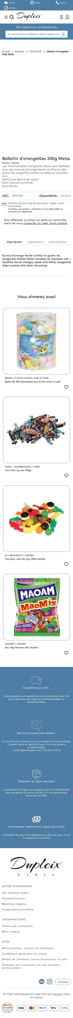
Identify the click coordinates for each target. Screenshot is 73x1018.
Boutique (19, 51)
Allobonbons (14, 555)
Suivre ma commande (17, 925)
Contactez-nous (13, 898)
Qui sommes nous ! (16, 892)
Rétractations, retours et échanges (28, 948)
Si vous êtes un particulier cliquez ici (36, 34)
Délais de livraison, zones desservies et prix (34, 959)
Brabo (9, 378)
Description (14, 242)
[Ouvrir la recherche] (12, 17)
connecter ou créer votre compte (45, 223)
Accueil (6, 51)
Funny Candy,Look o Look (32, 378)
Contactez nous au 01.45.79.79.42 (64, 2)
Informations (57, 242)
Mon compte (11, 931)
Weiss (6, 163)
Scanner (63, 982)
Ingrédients (35, 242)
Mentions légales (14, 903)
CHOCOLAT (35, 51)
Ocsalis (57, 994)
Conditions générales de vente (24, 953)
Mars (8, 466)
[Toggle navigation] (6, 17)
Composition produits (18, 909)
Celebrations (23, 466)
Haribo (29, 555)
